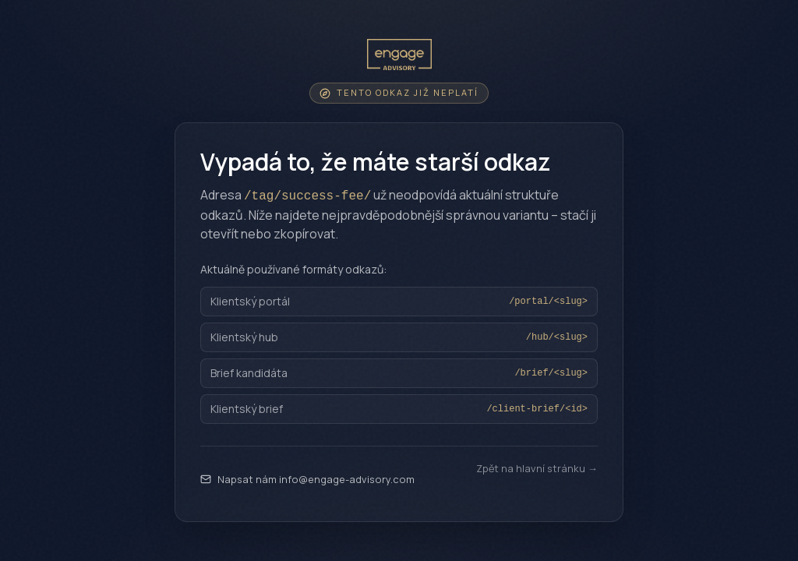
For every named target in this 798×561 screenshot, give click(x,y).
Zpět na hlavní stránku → (537, 468)
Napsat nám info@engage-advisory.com (307, 479)
